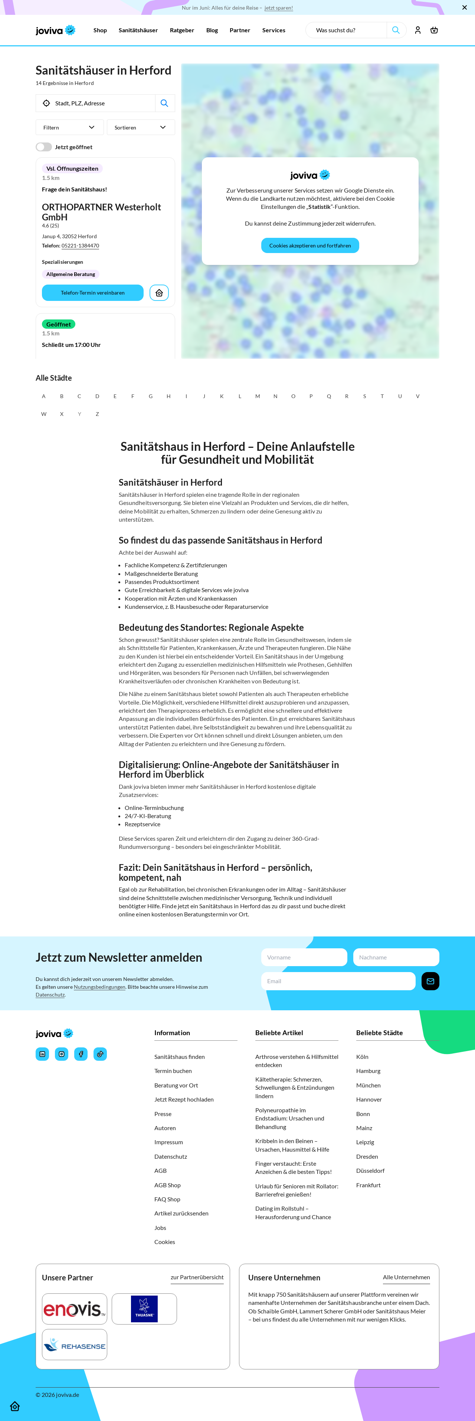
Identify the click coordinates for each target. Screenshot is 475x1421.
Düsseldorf (370, 1170)
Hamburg (368, 1070)
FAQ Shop (167, 1198)
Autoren (165, 1127)
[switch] (44, 146)
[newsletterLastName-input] (394, 957)
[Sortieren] (141, 127)
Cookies (164, 1241)
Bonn (363, 1113)
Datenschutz (50, 994)
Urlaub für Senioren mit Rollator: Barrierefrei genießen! (296, 1190)
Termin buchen (173, 1070)
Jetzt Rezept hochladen (184, 1099)
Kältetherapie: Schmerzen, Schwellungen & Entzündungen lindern (294, 1087)
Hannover (369, 1099)
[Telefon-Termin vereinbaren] (93, 293)
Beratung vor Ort (176, 1085)
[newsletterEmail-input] (337, 981)
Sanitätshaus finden (179, 1056)
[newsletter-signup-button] (430, 981)
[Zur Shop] (100, 30)
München (368, 1085)
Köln (362, 1056)
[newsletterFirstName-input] (302, 957)
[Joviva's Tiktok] (100, 1054)
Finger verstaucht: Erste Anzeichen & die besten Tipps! (293, 1167)
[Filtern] (70, 127)
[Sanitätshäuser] (15, 1406)
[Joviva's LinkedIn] (42, 1054)
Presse (162, 1113)
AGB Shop (167, 1184)
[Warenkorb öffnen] (434, 30)
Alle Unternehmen (406, 1276)
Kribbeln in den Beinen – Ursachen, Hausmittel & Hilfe (292, 1144)
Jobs (160, 1227)
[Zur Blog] (212, 30)
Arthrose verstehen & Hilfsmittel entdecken (296, 1060)
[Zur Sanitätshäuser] (138, 30)
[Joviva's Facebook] (81, 1054)
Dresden (367, 1156)
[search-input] (349, 30)
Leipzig (365, 1141)
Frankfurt (368, 1184)
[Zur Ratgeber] (182, 30)
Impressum (168, 1141)
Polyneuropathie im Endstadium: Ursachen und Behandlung (289, 1118)
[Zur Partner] (240, 30)
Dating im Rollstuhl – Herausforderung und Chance (293, 1212)
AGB (160, 1170)
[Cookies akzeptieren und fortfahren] (310, 245)
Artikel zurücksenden (181, 1213)
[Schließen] (464, 7)
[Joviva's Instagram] (61, 1054)
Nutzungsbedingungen (99, 987)
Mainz (364, 1127)
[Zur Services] (273, 30)
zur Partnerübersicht (197, 1276)
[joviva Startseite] (56, 30)
